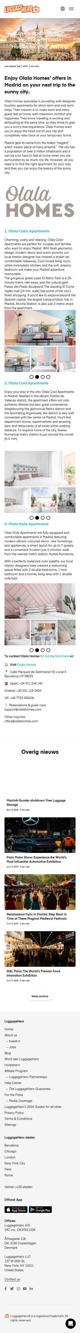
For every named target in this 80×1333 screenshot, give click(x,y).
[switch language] (62, 8)
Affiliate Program (16, 1071)
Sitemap (10, 1124)
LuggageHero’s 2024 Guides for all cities (32, 1106)
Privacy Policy (14, 1112)
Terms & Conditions (18, 1118)
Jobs (12, 1047)
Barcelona (11, 1145)
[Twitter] (12, 1288)
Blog (7, 1053)
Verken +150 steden (18, 1187)
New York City (14, 1163)
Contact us (12, 1279)
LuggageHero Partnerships (28, 1077)
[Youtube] (24, 1288)
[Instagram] (18, 1288)
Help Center (13, 1083)
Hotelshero (12, 1065)
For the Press (13, 1095)
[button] (70, 1324)
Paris (7, 1169)
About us (10, 1035)
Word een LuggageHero (21, 1059)
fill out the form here (54, 656)
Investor (14, 1041)
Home (8, 1029)
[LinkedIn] (31, 1288)
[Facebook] (5, 1288)
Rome (8, 1175)
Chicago (10, 1151)
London (9, 1157)
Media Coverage (20, 1101)
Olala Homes (26, 664)
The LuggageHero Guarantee (29, 1089)
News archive (40, 996)
